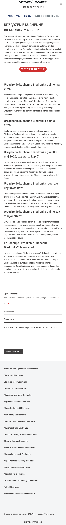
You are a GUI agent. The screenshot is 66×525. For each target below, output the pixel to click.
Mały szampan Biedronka (15, 415)
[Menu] (61, 4)
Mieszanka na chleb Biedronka (17, 454)
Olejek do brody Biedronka (15, 382)
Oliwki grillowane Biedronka (16, 441)
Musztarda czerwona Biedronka (18, 395)
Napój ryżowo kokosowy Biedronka (19, 461)
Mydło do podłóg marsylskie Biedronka (21, 369)
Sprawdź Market (33, 2)
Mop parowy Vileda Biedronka (17, 467)
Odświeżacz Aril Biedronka (15, 388)
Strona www (9, 319)
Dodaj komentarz (13, 351)
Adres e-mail (9, 311)
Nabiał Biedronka (11, 487)
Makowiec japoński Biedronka (17, 408)
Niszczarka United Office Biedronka (19, 421)
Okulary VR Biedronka (13, 375)
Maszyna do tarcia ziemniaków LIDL (19, 493)
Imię (6, 303)
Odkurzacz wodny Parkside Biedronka (20, 434)
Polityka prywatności (33, 522)
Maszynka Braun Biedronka (16, 428)
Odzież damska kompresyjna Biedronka (21, 480)
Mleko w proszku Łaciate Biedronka (19, 447)
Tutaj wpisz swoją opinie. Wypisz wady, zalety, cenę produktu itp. (30, 327)
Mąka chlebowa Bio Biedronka (17, 401)
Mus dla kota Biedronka (14, 474)
